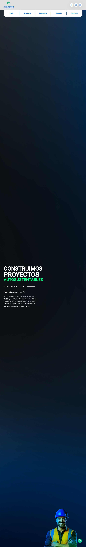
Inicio (12, 13)
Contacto (74, 13)
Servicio (59, 13)
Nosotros (27, 13)
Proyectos (43, 13)
